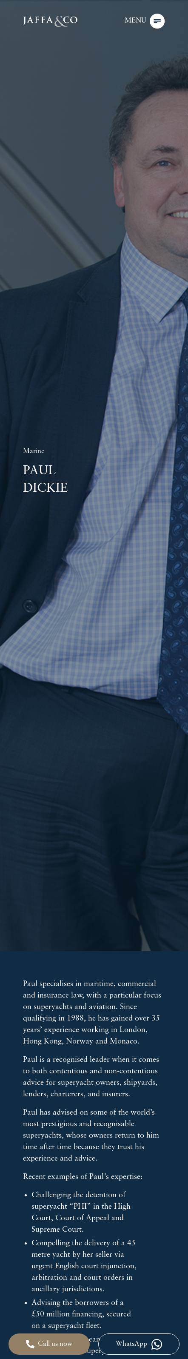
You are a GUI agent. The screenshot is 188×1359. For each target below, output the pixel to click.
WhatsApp (139, 1344)
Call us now (49, 1344)
